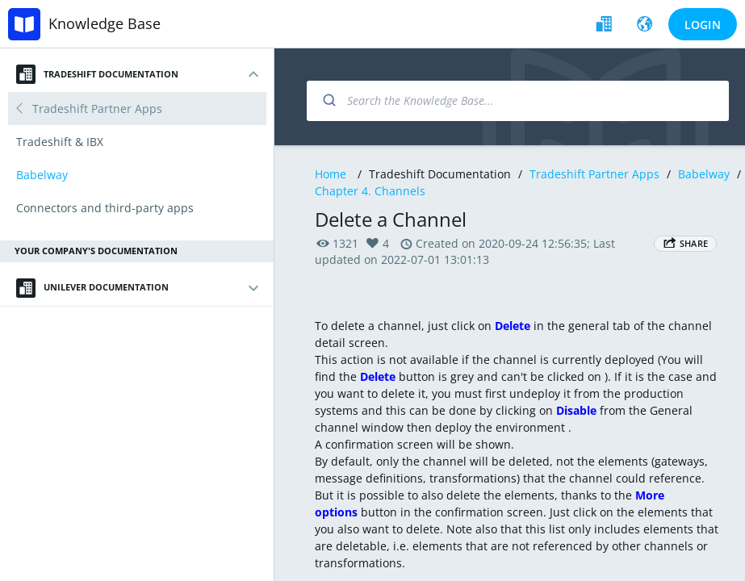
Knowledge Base (104, 23)
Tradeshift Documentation (97, 74)
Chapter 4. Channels (370, 191)
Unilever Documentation (92, 288)
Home (330, 174)
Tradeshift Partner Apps (594, 174)
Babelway (704, 174)
